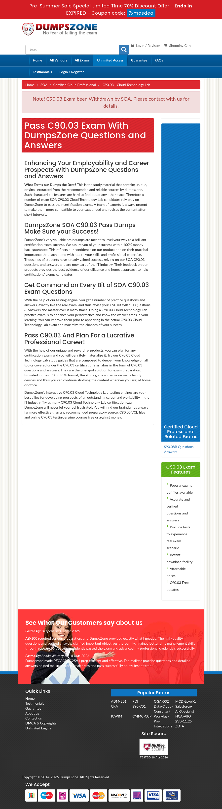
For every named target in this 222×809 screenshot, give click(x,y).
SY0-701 (139, 706)
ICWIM (116, 716)
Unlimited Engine (38, 728)
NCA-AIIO (183, 716)
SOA (43, 85)
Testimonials (42, 72)
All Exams (82, 60)
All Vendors (58, 60)
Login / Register (71, 72)
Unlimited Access (110, 60)
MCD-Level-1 (185, 701)
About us (32, 713)
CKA (114, 706)
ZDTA (179, 726)
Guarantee (139, 60)
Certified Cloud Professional (74, 85)
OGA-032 (161, 701)
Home (37, 60)
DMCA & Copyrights (41, 723)
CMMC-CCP (141, 716)
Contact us (33, 718)
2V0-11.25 (183, 721)
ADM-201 (119, 701)
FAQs (159, 60)
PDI (135, 701)
